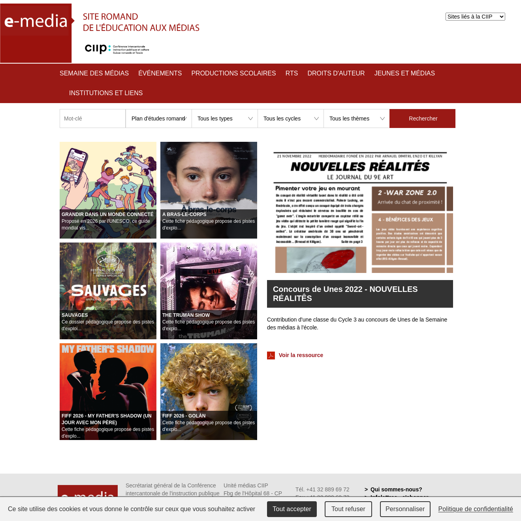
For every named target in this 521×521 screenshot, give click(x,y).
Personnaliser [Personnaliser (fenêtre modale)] (405, 509)
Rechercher (423, 118)
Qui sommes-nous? (396, 489)
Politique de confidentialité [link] (475, 509)
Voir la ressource (295, 355)
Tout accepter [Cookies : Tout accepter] (292, 509)
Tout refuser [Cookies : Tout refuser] (348, 509)
